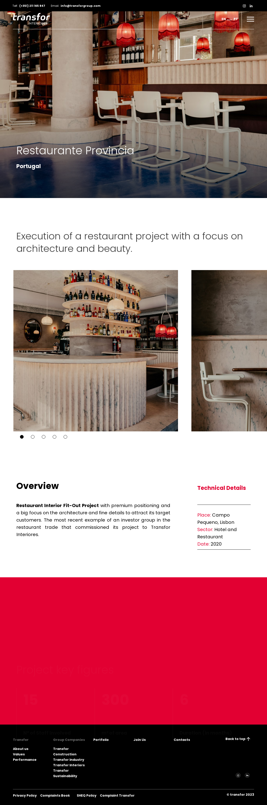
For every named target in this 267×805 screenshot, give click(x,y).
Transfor (21, 739)
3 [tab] (43, 437)
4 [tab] (54, 437)
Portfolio (101, 739)
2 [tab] (33, 437)
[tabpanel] (89, 350)
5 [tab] (65, 437)
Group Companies (69, 739)
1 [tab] (22, 437)
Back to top (238, 739)
